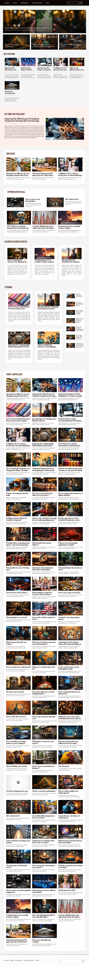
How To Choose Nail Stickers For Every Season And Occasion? (18, 309)
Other (47, 3)
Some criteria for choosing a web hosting (18, 842)
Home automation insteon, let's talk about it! (69, 693)
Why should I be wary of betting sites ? (17, 569)
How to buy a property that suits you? (43, 718)
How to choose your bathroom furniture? (43, 767)
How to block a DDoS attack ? (17, 593)
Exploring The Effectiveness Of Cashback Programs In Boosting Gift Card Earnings (22, 120)
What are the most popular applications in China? (68, 544)
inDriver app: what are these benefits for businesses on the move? (28, 28)
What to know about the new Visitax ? (16, 643)
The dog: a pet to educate (15, 692)
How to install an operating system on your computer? (16, 742)
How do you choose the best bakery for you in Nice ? (79, 304)
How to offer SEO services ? (16, 717)
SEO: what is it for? (72, 199)
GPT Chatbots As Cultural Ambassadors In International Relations (17, 228)
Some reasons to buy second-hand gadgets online (68, 668)
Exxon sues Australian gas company (10, 93)
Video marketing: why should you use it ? (70, 569)
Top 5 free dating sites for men (17, 791)
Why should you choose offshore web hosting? (44, 891)
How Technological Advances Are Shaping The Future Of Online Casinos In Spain (18, 470)
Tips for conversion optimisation (12, 46)
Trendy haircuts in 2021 (66, 890)
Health (15, 3)
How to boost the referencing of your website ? (43, 867)
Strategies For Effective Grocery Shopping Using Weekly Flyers (17, 174)
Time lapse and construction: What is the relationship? (42, 569)
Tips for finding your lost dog (16, 766)
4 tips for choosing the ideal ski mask (79, 295)
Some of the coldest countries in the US (43, 618)
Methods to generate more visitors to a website (70, 867)
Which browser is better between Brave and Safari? (70, 842)
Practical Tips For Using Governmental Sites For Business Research (44, 70)
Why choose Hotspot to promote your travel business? (44, 46)
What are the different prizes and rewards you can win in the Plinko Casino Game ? (70, 470)
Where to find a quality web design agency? (68, 792)
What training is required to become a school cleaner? (42, 594)
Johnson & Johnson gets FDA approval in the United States (42, 174)
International (24, 3)
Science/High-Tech (37, 3)
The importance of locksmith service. (16, 867)
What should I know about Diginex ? (41, 544)
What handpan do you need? (16, 618)
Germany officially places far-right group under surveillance (43, 227)
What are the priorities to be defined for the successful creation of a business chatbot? (69, 743)
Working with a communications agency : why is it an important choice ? (80, 346)
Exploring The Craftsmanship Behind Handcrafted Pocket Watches (19, 347)
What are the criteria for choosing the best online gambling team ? (80, 329)
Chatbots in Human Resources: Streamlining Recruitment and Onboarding (48, 347)
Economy (7, 3)
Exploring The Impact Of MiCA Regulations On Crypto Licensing (27, 70)
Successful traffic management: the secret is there (43, 817)
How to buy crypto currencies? (69, 593)
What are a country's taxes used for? (43, 668)
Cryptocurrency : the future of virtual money (69, 817)
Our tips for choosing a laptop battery (71, 46)
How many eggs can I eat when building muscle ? (43, 693)
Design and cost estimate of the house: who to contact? (43, 842)
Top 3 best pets (63, 766)
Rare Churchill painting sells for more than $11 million (43, 916)
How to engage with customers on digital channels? (79, 312)
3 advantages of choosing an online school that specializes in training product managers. (69, 644)
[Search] (72, 3)
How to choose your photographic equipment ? (32, 201)
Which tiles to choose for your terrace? (43, 742)
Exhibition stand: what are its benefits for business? (80, 320)
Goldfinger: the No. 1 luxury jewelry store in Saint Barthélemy (60, 70)
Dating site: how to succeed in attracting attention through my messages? (69, 719)
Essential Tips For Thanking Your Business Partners (70, 262)
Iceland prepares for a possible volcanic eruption (69, 227)
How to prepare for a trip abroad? (18, 667)
